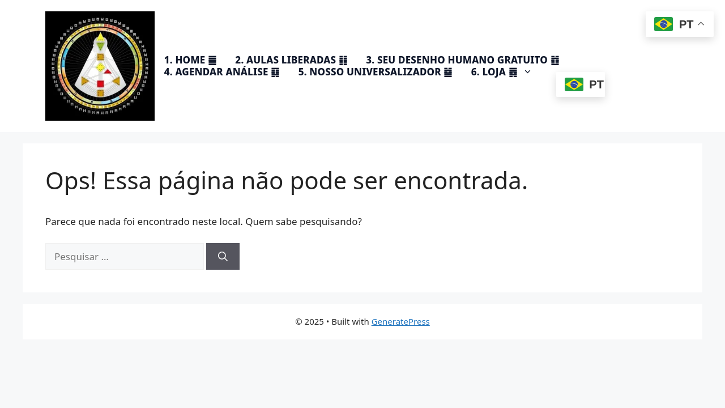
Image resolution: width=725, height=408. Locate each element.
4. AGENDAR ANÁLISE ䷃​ (222, 72)
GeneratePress (401, 321)
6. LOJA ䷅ (507, 72)
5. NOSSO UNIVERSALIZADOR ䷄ (375, 72)
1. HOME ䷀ (190, 60)
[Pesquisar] (223, 256)
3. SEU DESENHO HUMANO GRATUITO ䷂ (462, 60)
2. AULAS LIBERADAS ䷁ (291, 60)
